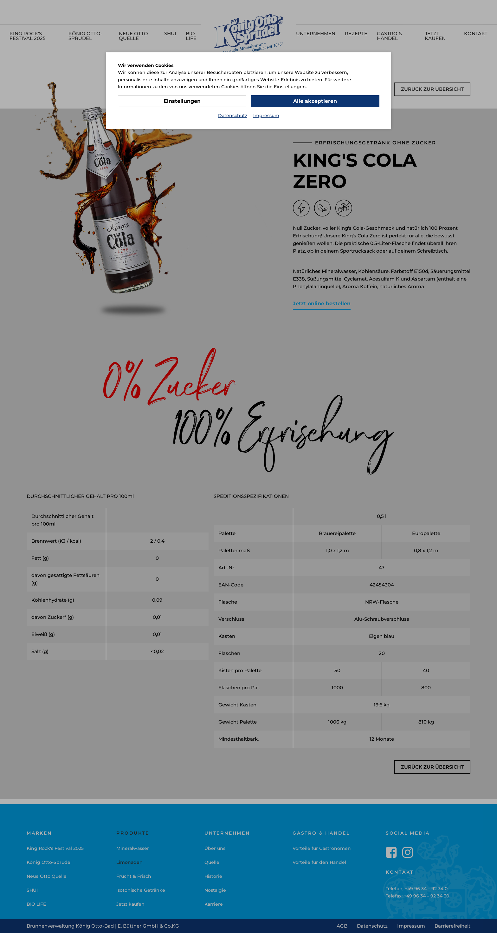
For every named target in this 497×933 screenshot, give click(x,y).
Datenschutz (232, 115)
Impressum (266, 115)
